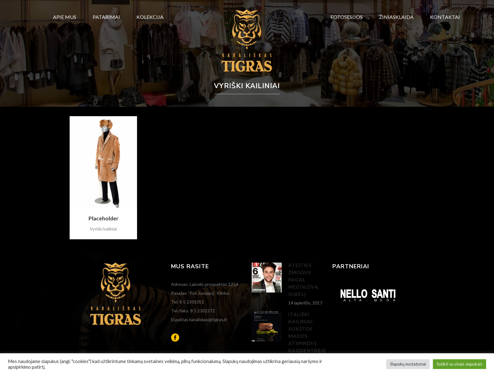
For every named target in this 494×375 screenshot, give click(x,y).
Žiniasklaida (396, 17)
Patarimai (106, 17)
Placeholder (103, 218)
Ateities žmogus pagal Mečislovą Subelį (303, 279)
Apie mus (64, 17)
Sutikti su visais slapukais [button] (459, 363)
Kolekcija (150, 17)
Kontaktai (445, 17)
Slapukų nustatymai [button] (408, 363)
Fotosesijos (346, 17)
